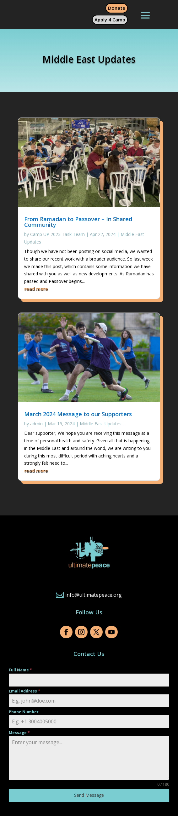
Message (19, 732)
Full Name (20, 670)
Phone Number (24, 712)
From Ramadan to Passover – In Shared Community (78, 221)
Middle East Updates (100, 424)
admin (36, 424)
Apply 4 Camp (109, 19)
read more (36, 289)
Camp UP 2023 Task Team (57, 234)
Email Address (24, 691)
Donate (116, 8)
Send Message (89, 795)
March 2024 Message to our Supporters (78, 414)
